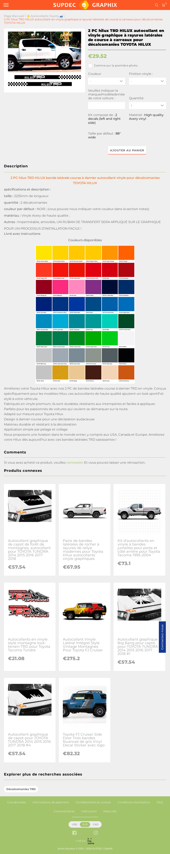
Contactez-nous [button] (162, 637)
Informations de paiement (51, 802)
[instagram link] (96, 833)
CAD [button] (95, 824)
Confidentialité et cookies (93, 802)
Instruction (89, 811)
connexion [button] (74, 462)
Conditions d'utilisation (134, 802)
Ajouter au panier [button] (127, 150)
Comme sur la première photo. (113, 65)
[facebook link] (74, 833)
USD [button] (74, 824)
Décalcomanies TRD (21, 789)
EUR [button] (85, 824)
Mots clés (110, 811)
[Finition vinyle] (147, 81)
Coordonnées (16, 802)
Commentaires (64, 811)
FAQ (160, 802)
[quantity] (147, 105)
